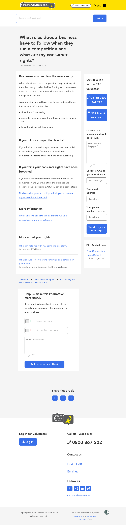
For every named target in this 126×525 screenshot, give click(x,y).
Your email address (92, 191)
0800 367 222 (80, 5)
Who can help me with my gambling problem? (43, 245)
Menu (100, 5)
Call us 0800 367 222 (96, 100)
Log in (28, 442)
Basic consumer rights (44, 279)
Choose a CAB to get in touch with (96, 172)
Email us (72, 471)
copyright (78, 516)
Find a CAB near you (96, 115)
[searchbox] (55, 18)
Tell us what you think (44, 364)
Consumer (24, 279)
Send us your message (96, 228)
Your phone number (96, 209)
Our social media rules (78, 495)
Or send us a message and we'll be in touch (96, 134)
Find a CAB (74, 464)
